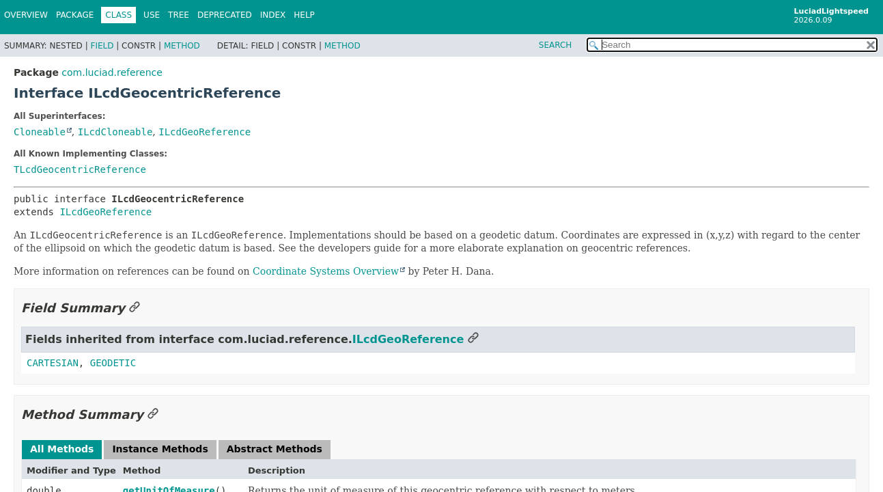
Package (75, 15)
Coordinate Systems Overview (326, 271)
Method (182, 46)
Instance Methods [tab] (160, 448)
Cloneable (40, 131)
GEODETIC (113, 362)
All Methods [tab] (62, 448)
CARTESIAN (53, 362)
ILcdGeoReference (204, 131)
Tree (178, 15)
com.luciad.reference (111, 72)
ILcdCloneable (115, 131)
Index (273, 15)
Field (101, 46)
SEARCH (555, 45)
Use (151, 15)
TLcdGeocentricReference (80, 169)
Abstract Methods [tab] (274, 448)
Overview (26, 15)
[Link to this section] (134, 308)
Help (304, 15)
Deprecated (224, 15)
